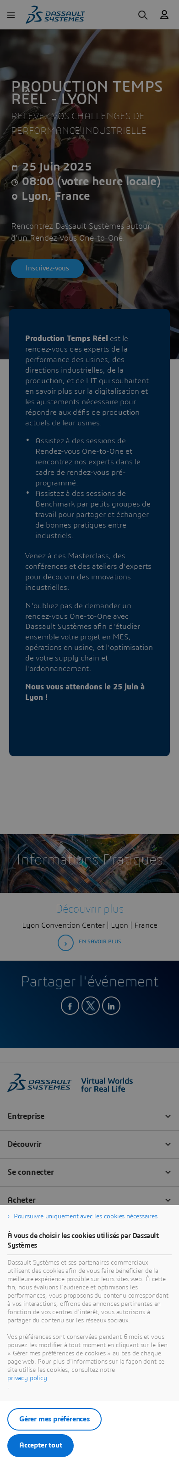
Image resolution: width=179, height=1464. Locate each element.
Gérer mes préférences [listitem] (54, 1419)
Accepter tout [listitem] (40, 1445)
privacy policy (27, 1378)
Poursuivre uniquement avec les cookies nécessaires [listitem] (85, 1216)
